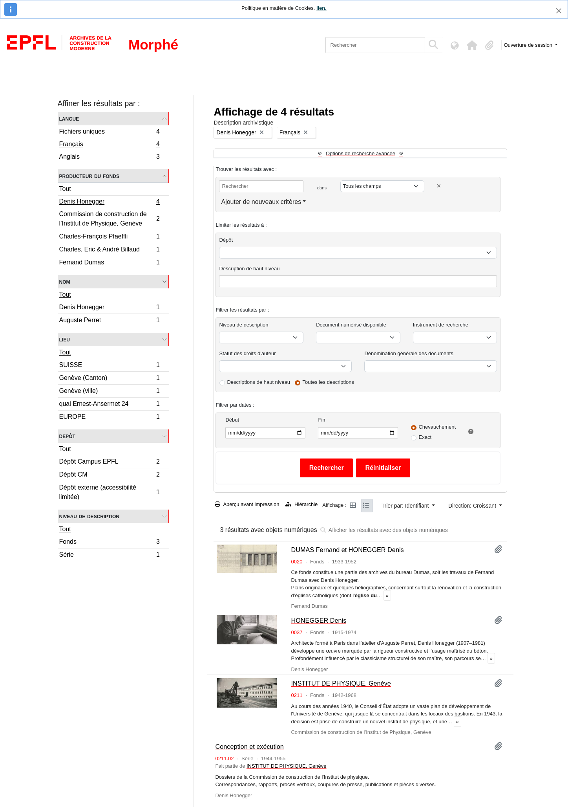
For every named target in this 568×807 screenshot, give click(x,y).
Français (109, 144)
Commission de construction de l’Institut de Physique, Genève (109, 219)
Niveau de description (89, 516)
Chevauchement (437, 427)
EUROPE (109, 417)
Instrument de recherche (440, 325)
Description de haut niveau (249, 268)
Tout (65, 188)
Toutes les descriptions (328, 382)
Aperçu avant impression (247, 504)
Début (232, 420)
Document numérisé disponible (351, 325)
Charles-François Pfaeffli (109, 237)
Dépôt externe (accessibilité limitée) (109, 492)
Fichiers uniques (109, 132)
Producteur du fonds (89, 176)
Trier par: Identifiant (406, 506)
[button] (472, 45)
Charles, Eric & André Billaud (109, 250)
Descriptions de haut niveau (258, 382)
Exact (424, 437)
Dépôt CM (109, 475)
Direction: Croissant (473, 506)
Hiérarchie (301, 504)
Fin (321, 420)
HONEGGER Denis (318, 620)
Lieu (64, 339)
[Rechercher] (375, 45)
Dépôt (226, 240)
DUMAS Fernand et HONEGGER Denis (347, 549)
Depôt (67, 436)
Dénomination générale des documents (408, 353)
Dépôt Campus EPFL (109, 462)
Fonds (109, 542)
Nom (64, 281)
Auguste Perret (109, 320)
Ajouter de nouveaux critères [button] (261, 201)
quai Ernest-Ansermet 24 (109, 405)
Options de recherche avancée (360, 153)
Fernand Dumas (109, 263)
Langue (69, 118)
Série (109, 555)
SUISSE (109, 366)
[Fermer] (559, 10)
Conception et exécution (249, 746)
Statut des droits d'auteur (247, 353)
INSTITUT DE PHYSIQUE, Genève (341, 683)
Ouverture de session (529, 45)
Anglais (109, 157)
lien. (321, 8)
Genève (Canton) (109, 379)
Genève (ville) (109, 392)
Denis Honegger (109, 202)
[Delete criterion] (439, 186)
